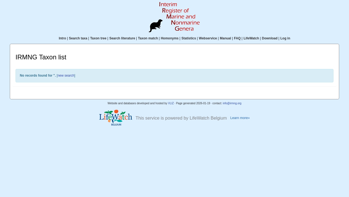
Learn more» (240, 118)
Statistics (188, 38)
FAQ (237, 38)
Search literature (122, 38)
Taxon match (148, 38)
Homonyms (170, 38)
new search (66, 75)
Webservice (208, 38)
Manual (225, 38)
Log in (285, 38)
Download (270, 38)
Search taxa (78, 38)
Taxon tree (98, 38)
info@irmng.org (232, 103)
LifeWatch (251, 38)
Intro (62, 38)
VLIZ (171, 103)
